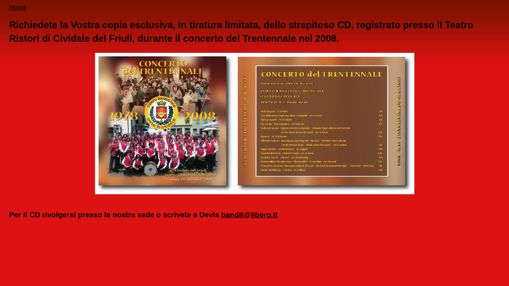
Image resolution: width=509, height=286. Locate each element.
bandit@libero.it (249, 215)
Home (17, 7)
